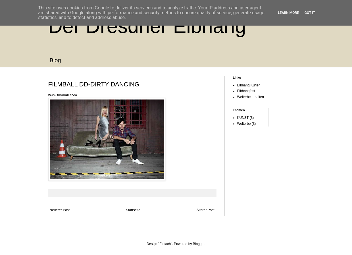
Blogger (199, 244)
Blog (55, 60)
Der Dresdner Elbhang (147, 26)
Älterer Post (205, 210)
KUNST (243, 118)
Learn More (288, 13)
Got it (310, 13)
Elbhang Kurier (248, 85)
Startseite (133, 210)
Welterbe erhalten (250, 97)
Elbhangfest (246, 91)
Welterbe (244, 124)
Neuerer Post (60, 210)
